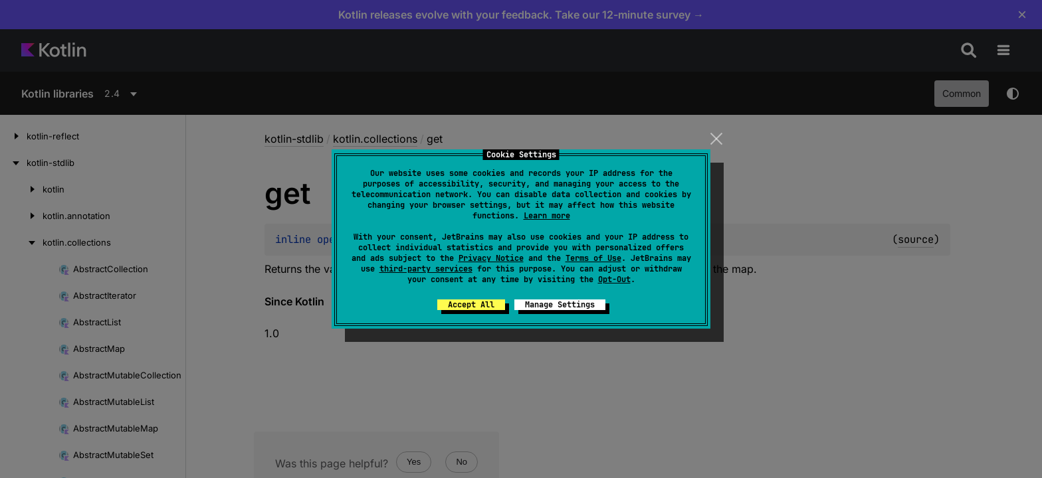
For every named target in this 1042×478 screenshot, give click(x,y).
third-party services (425, 269)
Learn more (547, 215)
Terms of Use (593, 258)
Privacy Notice (491, 258)
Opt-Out (614, 279)
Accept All (471, 304)
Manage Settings (560, 304)
